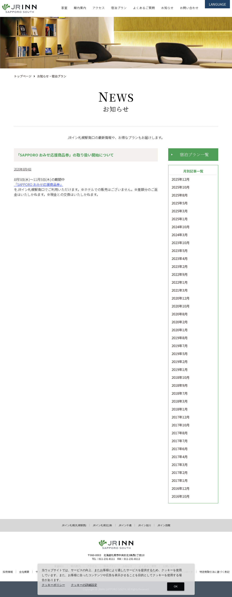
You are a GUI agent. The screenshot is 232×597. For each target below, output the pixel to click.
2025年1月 (180, 219)
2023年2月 (180, 266)
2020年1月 (180, 330)
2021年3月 (180, 290)
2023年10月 (180, 243)
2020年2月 (180, 322)
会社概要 (24, 572)
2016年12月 (180, 488)
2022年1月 (180, 282)
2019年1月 (180, 369)
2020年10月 (180, 306)
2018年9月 (180, 385)
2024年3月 (180, 235)
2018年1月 (180, 409)
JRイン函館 (163, 525)
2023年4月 (180, 258)
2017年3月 (180, 464)
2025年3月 (180, 211)
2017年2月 (180, 472)
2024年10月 (180, 227)
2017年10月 (180, 425)
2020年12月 (180, 298)
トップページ (22, 76)
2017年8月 (180, 433)
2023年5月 (180, 250)
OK (176, 586)
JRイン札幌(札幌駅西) (74, 525)
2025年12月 (180, 179)
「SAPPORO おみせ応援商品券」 (38, 184)
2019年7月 (180, 346)
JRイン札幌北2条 (102, 525)
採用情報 (8, 572)
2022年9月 (180, 274)
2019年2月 (180, 361)
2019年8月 (180, 338)
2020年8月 (180, 314)
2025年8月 (180, 195)
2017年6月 (180, 449)
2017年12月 (180, 417)
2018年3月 (180, 401)
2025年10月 (180, 187)
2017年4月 (180, 457)
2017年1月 (180, 480)
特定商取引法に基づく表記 (214, 572)
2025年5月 (180, 203)
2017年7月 (180, 441)
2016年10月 (180, 496)
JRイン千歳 (125, 525)
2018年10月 (180, 377)
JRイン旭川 (144, 525)
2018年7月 (180, 393)
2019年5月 (180, 353)
